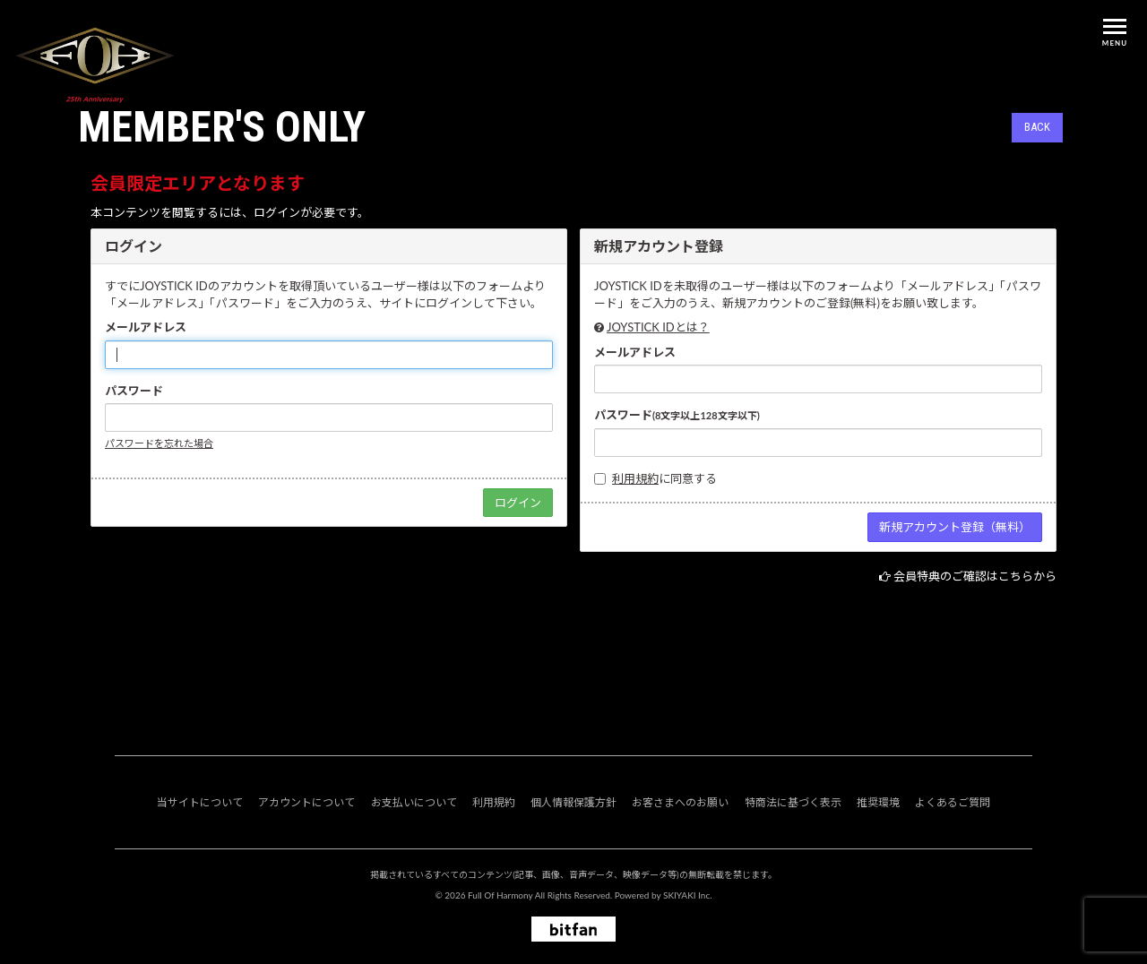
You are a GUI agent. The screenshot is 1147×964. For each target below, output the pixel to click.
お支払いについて (414, 802)
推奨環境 (878, 802)
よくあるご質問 (952, 802)
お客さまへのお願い (680, 802)
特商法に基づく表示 (793, 802)
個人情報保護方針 (573, 802)
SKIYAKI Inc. (687, 895)
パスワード (134, 390)
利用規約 (635, 478)
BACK (1037, 126)
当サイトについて (200, 802)
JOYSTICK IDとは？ (658, 327)
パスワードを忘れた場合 (159, 443)
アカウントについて (306, 802)
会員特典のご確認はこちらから (974, 576)
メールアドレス (145, 327)
